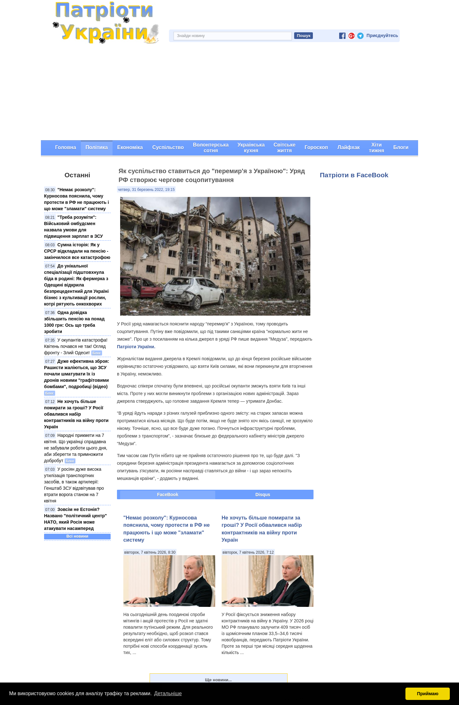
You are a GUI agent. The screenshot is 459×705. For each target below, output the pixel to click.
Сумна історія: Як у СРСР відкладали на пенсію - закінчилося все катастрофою (77, 251)
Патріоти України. (136, 346)
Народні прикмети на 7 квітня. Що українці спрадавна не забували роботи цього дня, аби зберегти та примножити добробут (75, 448)
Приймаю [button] (427, 693)
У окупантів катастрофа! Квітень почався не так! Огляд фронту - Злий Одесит (75, 346)
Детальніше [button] (168, 693)
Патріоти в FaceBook (354, 175)
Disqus (262, 494)
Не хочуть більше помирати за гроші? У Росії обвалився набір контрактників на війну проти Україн (76, 414)
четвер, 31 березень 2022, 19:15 (146, 189)
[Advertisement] (229, 92)
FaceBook (167, 494)
